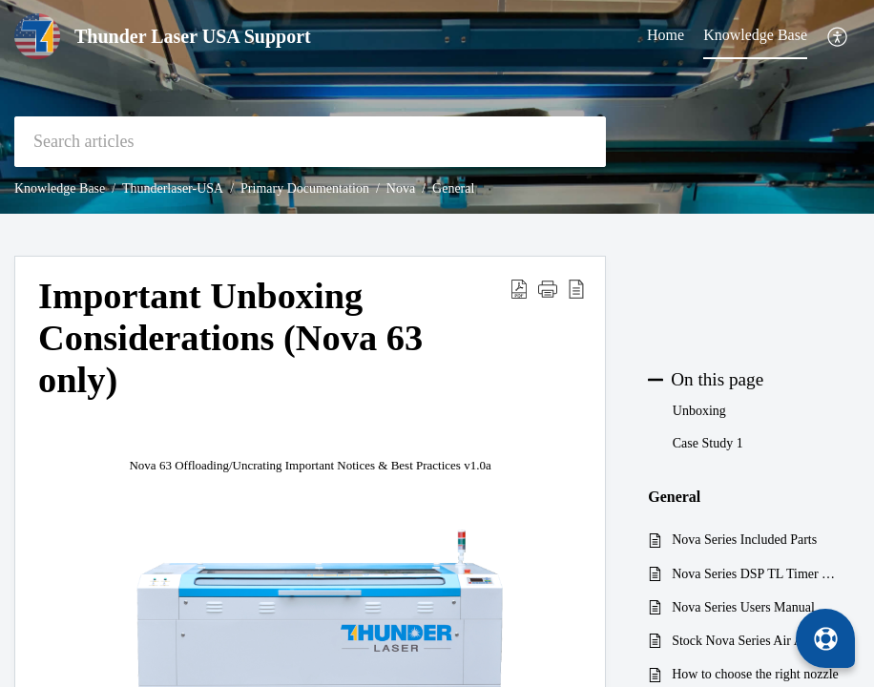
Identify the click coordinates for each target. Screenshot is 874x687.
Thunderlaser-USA (172, 188)
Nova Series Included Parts (744, 539)
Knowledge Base (59, 188)
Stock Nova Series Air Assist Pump (756, 641)
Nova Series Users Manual (743, 607)
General (453, 188)
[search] (310, 141)
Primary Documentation (304, 188)
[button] (838, 36)
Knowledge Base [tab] (755, 35)
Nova (400, 188)
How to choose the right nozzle (755, 674)
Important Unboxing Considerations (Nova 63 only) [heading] (230, 338)
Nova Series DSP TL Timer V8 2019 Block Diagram (756, 574)
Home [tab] (665, 35)
